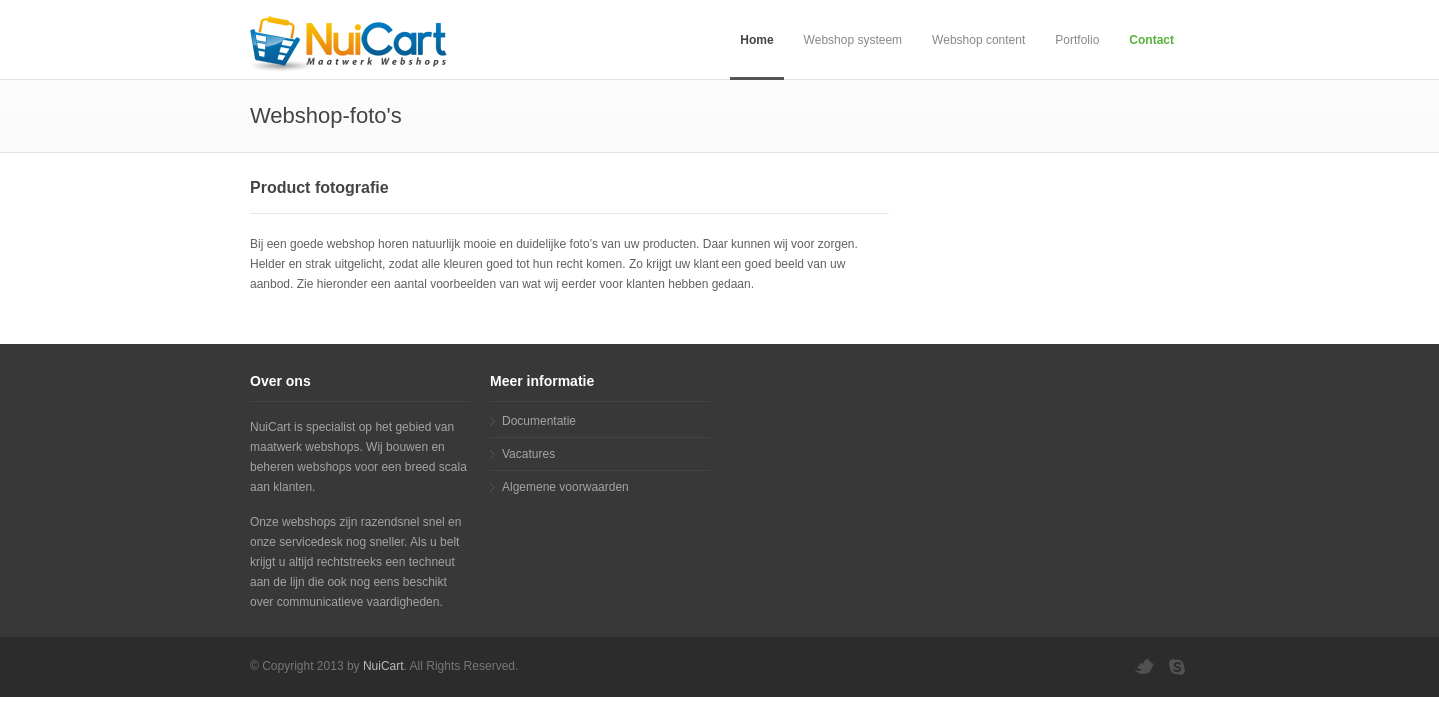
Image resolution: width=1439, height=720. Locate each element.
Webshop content (978, 40)
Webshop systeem (853, 40)
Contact (1151, 40)
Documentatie (539, 421)
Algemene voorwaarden (565, 487)
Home (756, 40)
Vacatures (528, 454)
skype (1179, 667)
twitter (1144, 667)
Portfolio (1077, 40)
